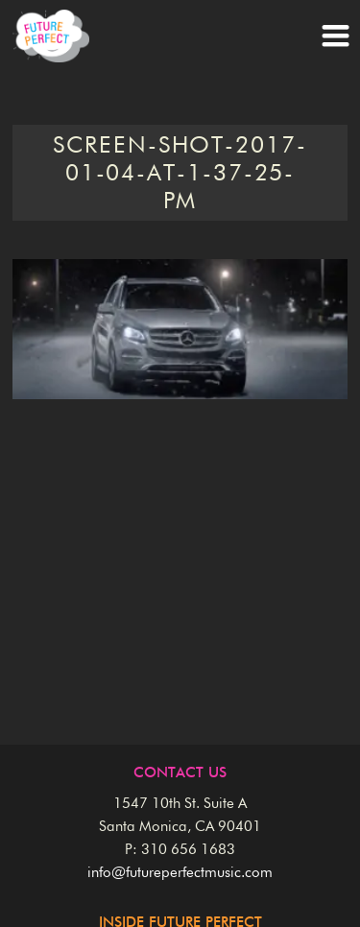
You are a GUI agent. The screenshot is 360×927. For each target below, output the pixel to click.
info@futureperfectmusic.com (180, 873)
